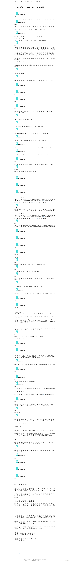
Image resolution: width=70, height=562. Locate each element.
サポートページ (16, 29)
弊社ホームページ (35, 202)
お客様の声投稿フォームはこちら (19, 9)
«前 (14, 10)
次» (22, 10)
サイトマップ (44, 1)
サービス (24, 1)
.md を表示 (67, 560)
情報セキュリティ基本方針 (36, 559)
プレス (33, 1)
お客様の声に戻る (18, 553)
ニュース (31, 1)
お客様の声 (36, 1)
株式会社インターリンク (18, 1)
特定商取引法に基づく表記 (42, 559)
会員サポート (40, 1)
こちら (44, 200)
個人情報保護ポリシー (29, 559)
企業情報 (27, 1)
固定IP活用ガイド (17, 339)
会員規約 (25, 559)
